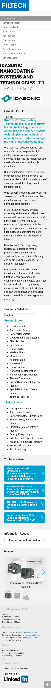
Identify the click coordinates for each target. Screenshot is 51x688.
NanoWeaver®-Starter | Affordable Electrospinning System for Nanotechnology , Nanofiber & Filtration (23, 490)
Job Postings (8, 36)
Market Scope (9, 44)
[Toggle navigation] (44, 6)
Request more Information (24, 540)
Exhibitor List (8, 18)
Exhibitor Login (9, 58)
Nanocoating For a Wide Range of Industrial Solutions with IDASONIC (21, 518)
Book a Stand (8, 31)
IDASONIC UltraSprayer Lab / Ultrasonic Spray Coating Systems (22, 505)
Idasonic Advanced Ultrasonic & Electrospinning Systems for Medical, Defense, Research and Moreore (21, 473)
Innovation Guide (10, 27)
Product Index (9, 40)
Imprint (4, 658)
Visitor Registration (11, 49)
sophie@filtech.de (33, 635)
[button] (43, 572)
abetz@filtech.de (30, 632)
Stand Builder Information (14, 53)
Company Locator (11, 23)
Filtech (14, 5)
